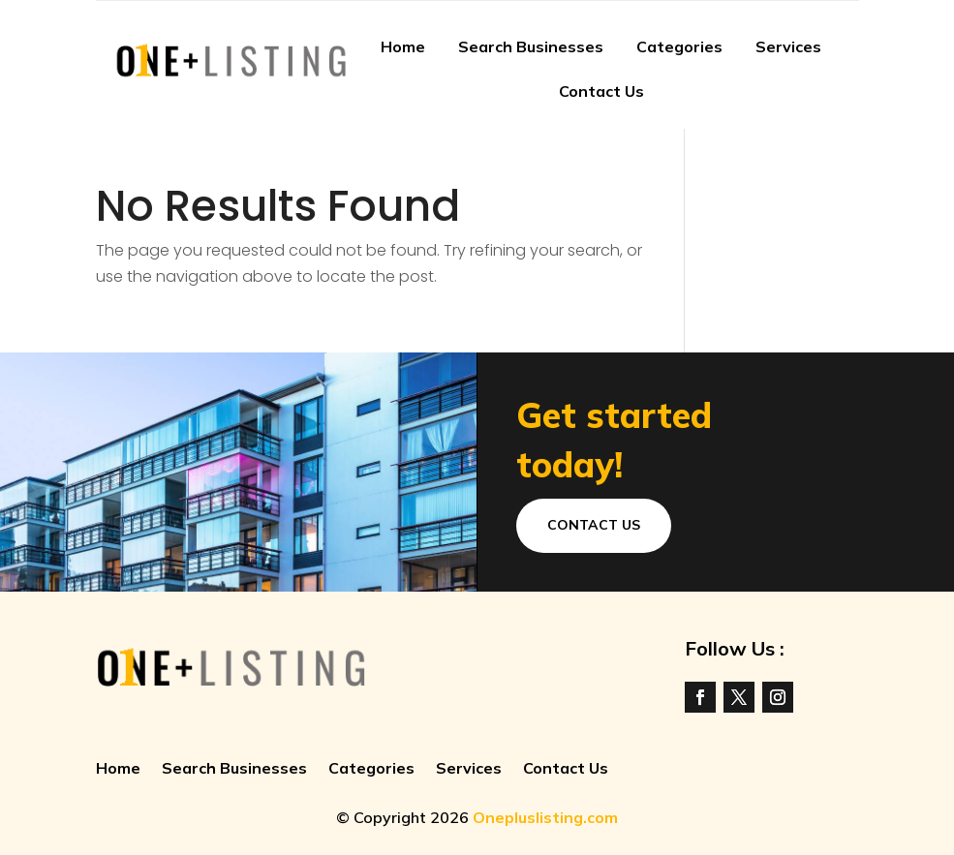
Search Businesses (530, 46)
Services (788, 46)
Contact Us (601, 91)
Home (403, 46)
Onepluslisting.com (545, 817)
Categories (679, 46)
